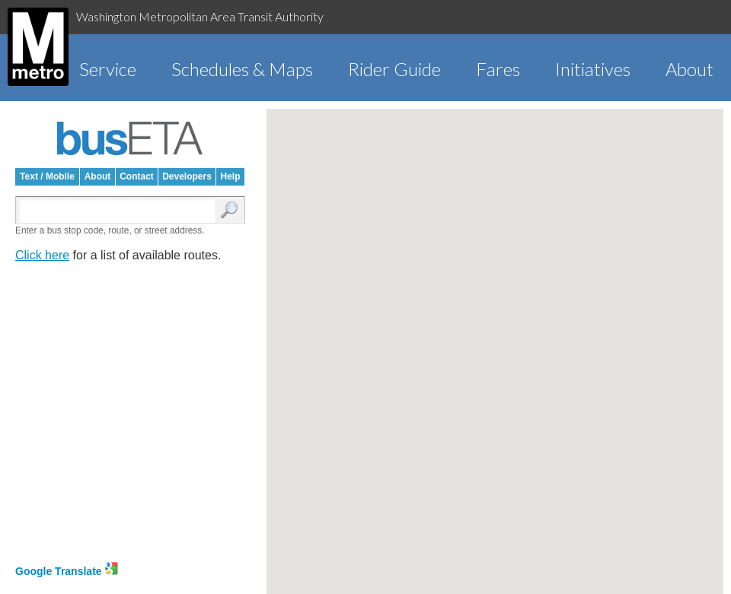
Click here (42, 255)
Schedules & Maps (242, 69)
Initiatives (592, 69)
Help (230, 176)
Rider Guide (394, 69)
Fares (498, 69)
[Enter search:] (118, 211)
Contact (137, 176)
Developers (187, 176)
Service (107, 69)
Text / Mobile (47, 176)
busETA (130, 138)
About (689, 69)
